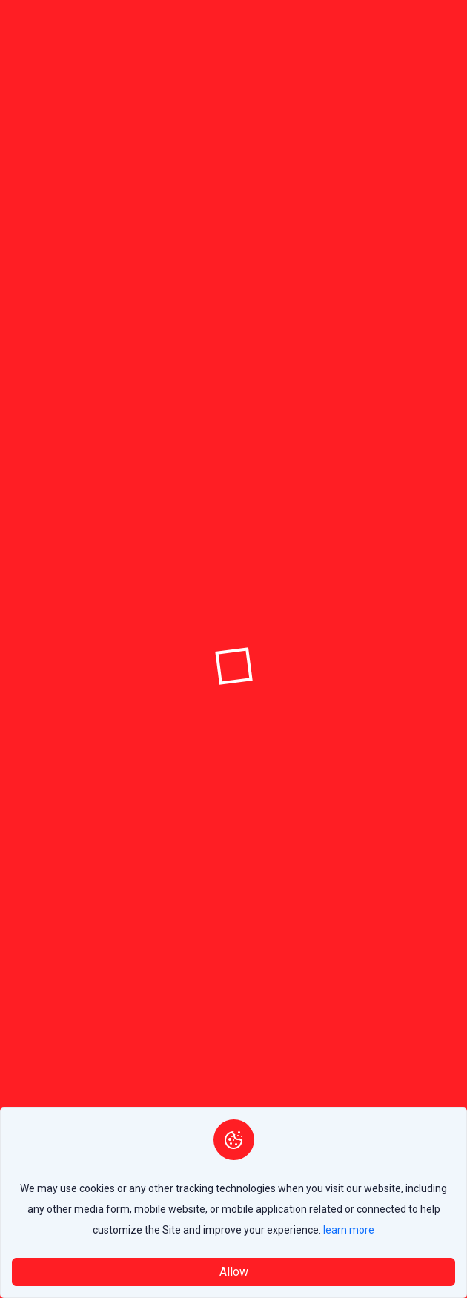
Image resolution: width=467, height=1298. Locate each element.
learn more (348, 1230)
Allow (233, 1272)
